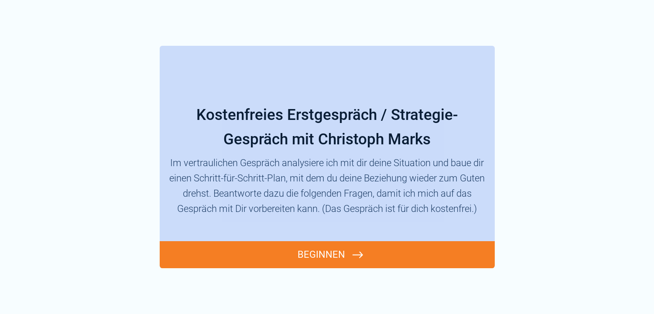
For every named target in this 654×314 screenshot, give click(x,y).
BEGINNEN (321, 254)
